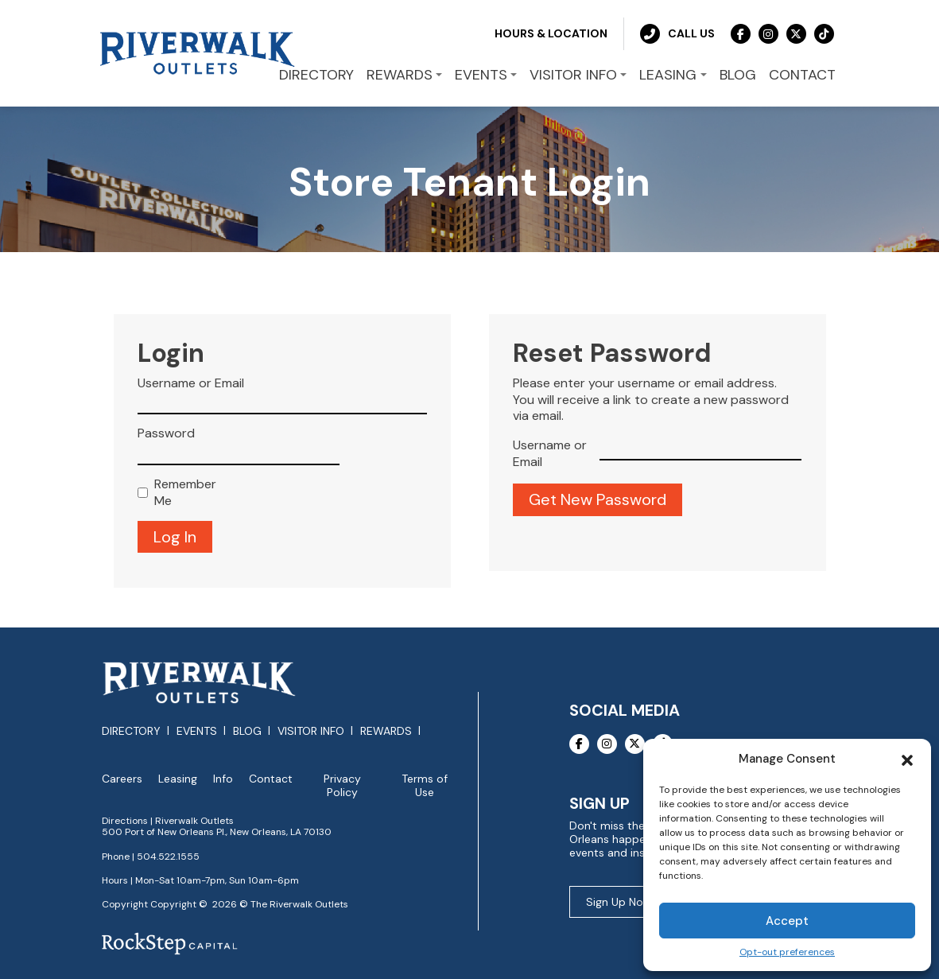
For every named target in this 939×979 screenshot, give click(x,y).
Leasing (177, 779)
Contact (271, 779)
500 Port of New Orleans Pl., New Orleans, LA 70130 (217, 832)
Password (166, 433)
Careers (122, 779)
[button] (907, 759)
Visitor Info (310, 731)
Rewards (386, 731)
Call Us (677, 34)
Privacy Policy (342, 785)
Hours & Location (551, 33)
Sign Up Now (619, 902)
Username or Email (191, 383)
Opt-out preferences (787, 952)
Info (223, 779)
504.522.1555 (168, 856)
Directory (131, 731)
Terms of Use (425, 785)
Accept (787, 921)
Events (197, 731)
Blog (247, 731)
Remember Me (185, 492)
